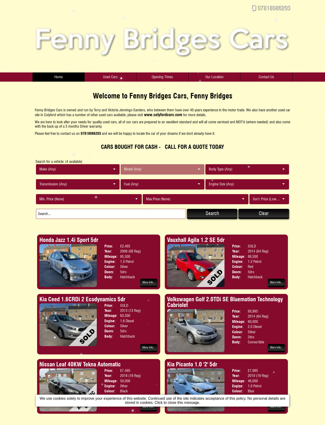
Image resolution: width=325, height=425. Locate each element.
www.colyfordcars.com (163, 114)
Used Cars (110, 77)
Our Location (214, 77)
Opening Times (162, 77)
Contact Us (266, 77)
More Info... (148, 282)
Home (58, 77)
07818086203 (273, 7)
